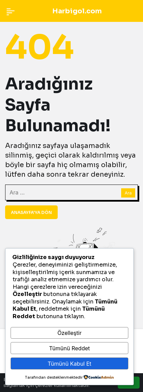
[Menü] (10, 10)
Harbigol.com (77, 11)
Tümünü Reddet (69, 348)
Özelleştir (69, 332)
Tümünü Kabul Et (69, 363)
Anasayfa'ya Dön (31, 212)
